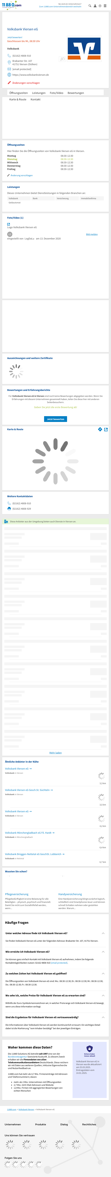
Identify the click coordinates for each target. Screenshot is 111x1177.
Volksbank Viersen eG (16, 768)
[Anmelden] (96, 5)
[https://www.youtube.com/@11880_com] (39, 1164)
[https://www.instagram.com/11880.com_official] (15, 1164)
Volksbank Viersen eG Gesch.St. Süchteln (27, 790)
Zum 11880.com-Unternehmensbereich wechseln (60, 6)
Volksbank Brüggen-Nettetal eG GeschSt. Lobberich (33, 854)
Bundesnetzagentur (17, 1056)
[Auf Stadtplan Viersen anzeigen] (106, 429)
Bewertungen (76, 93)
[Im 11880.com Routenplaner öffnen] (100, 428)
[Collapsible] (103, 933)
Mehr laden (55, 752)
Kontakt (35, 99)
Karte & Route (17, 99)
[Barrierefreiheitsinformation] (101, 5)
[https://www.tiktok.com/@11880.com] (23, 1164)
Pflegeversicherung (16, 894)
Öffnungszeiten (18, 93)
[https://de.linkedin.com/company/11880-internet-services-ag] (31, 1164)
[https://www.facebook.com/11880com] (8, 1164)
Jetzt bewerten (55, 419)
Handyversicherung (70, 894)
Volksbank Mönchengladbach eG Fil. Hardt (28, 832)
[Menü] (106, 5)
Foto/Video (56, 93)
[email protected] (59, 962)
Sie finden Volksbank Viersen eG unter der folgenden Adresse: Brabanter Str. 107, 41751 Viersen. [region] (51, 940)
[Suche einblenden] (91, 5)
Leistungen (39, 93)
